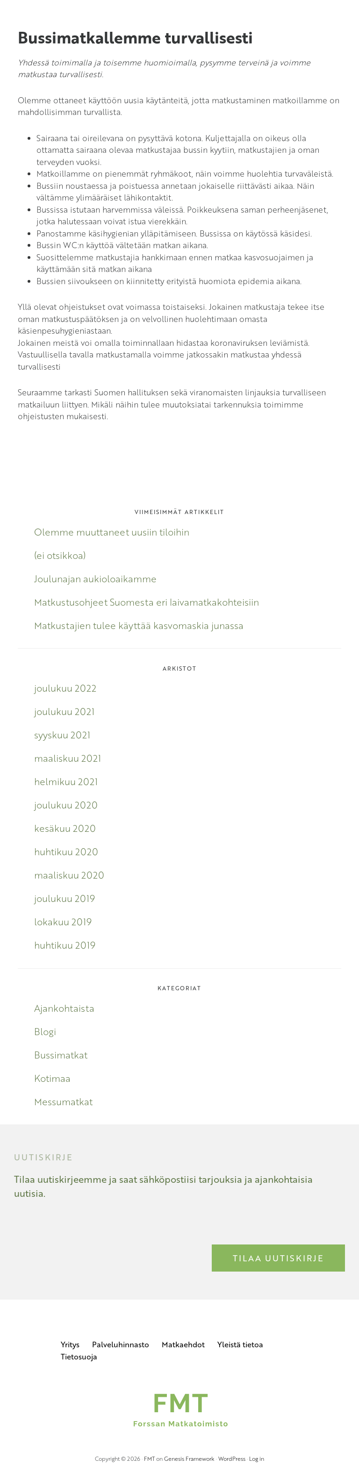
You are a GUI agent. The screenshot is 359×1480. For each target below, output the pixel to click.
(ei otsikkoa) (60, 555)
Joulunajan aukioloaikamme (95, 579)
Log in (256, 1458)
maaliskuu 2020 (69, 875)
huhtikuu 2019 (64, 945)
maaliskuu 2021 (67, 758)
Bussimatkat (60, 1055)
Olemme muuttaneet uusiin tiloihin (111, 532)
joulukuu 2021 (64, 711)
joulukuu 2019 (64, 898)
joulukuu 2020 (66, 805)
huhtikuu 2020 (66, 851)
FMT (149, 1458)
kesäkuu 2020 (65, 828)
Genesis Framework (189, 1458)
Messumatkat (63, 1101)
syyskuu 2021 (62, 735)
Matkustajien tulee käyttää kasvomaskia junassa (139, 625)
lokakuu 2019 (63, 922)
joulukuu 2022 (65, 688)
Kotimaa (52, 1078)
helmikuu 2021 (66, 781)
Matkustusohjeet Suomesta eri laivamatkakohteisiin (146, 602)
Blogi (45, 1031)
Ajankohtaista (64, 1008)
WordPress (231, 1458)
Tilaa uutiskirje (278, 1258)
